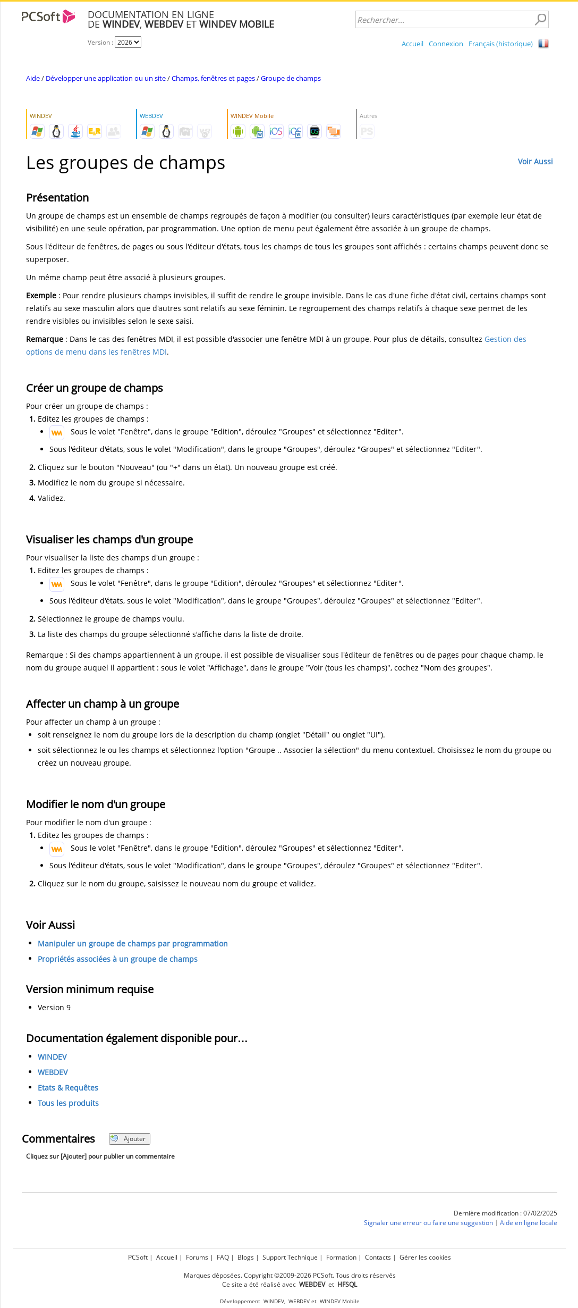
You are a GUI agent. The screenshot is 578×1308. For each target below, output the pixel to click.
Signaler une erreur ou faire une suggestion (428, 1222)
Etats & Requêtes (68, 1088)
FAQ (223, 1257)
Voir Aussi (535, 161)
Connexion (446, 43)
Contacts (378, 1257)
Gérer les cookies (425, 1257)
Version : (101, 42)
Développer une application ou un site (106, 78)
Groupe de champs (291, 78)
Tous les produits (68, 1103)
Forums (197, 1257)
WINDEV (52, 1057)
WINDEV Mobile (340, 1301)
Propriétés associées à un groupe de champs (118, 959)
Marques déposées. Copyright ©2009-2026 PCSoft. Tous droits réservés (290, 1275)
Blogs (245, 1257)
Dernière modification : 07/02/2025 (505, 1213)
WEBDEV (52, 1072)
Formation (341, 1257)
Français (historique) (501, 43)
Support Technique (290, 1257)
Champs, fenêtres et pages (213, 78)
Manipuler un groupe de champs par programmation (133, 943)
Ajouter (128, 1138)
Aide (33, 78)
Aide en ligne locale (528, 1222)
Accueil (412, 43)
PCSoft (138, 1257)
